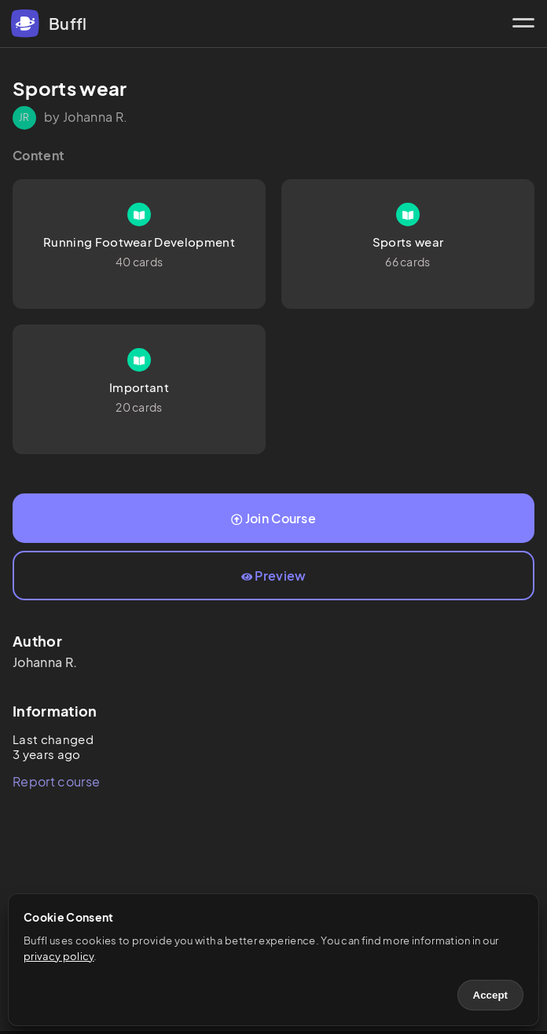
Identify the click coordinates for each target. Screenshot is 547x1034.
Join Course (273, 518)
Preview (274, 575)
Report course (56, 781)
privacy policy (59, 956)
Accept (490, 995)
